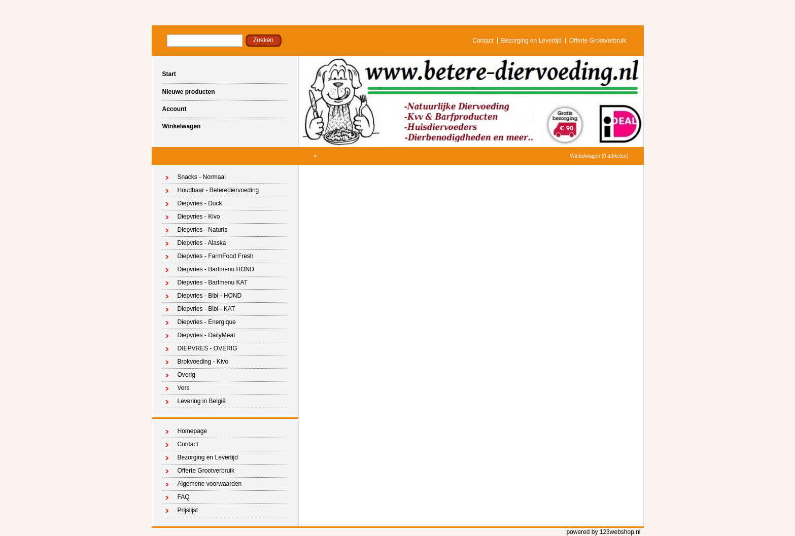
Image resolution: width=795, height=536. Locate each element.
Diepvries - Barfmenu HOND (216, 269)
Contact (482, 41)
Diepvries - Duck (200, 203)
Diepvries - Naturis (203, 229)
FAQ (184, 497)
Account (174, 109)
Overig (186, 374)
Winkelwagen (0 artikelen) (599, 156)
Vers (184, 387)
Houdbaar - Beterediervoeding (218, 190)
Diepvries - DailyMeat (206, 335)
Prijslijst (188, 510)
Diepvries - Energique (207, 322)
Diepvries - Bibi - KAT (206, 308)
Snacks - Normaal (202, 177)
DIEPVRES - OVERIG (207, 348)
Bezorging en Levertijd (531, 41)
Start (169, 74)
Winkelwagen (181, 126)
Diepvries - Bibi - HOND (210, 295)
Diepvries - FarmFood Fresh (216, 256)
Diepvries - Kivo (199, 216)
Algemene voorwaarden (210, 483)
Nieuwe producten (188, 91)
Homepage (193, 431)
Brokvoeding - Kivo (203, 361)
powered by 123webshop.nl (603, 531)
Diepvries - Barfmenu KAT (213, 282)
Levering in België (202, 401)
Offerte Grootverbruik (598, 41)
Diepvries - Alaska (202, 242)
